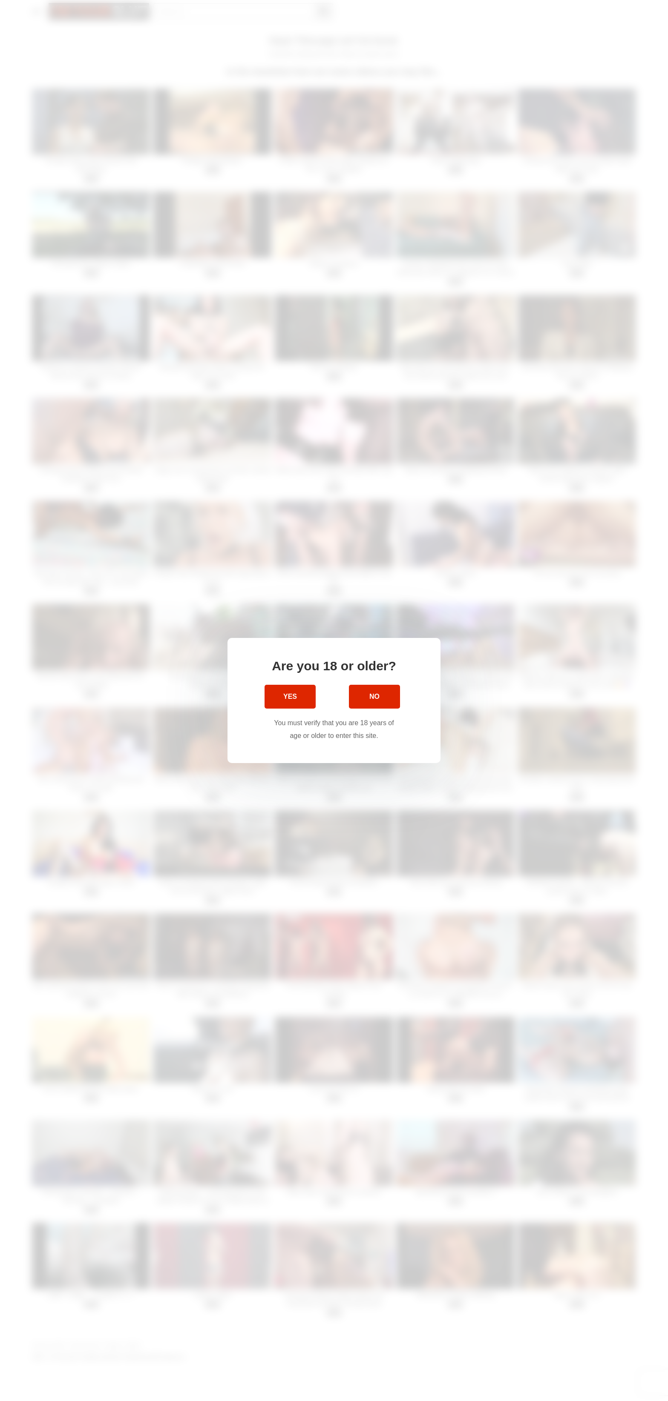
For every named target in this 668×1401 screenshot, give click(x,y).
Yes (290, 696)
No (374, 696)
